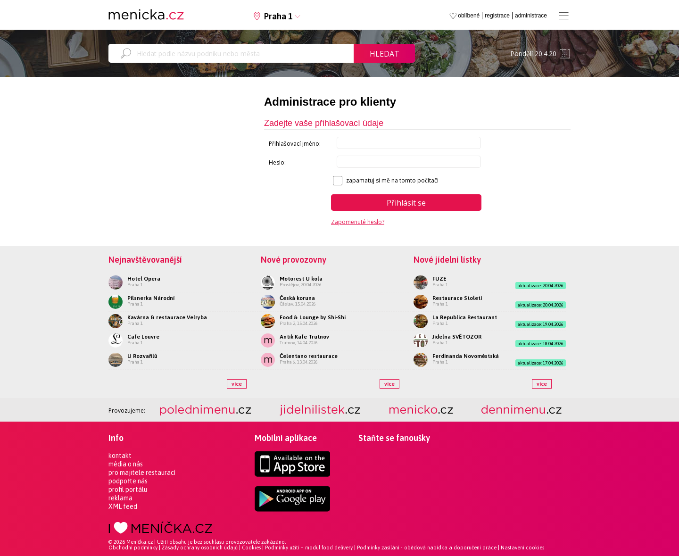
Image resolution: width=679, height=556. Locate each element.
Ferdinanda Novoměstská (465, 356)
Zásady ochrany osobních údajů (200, 547)
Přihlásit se (406, 203)
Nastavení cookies (522, 547)
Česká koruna (297, 298)
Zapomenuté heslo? (357, 222)
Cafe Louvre (143, 336)
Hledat (384, 54)
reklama (120, 498)
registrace (497, 15)
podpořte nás (128, 481)
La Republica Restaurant (464, 317)
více (237, 384)
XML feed (122, 506)
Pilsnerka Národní (150, 298)
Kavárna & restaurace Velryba (167, 317)
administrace (531, 15)
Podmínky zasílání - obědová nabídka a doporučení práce (427, 547)
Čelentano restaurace (309, 356)
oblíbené (469, 15)
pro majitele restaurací (141, 472)
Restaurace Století (457, 298)
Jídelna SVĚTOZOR (456, 336)
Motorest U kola (301, 278)
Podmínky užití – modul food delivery (309, 547)
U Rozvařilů (142, 356)
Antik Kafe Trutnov (304, 336)
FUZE (439, 278)
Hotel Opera (143, 278)
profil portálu (127, 489)
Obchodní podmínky (132, 547)
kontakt (120, 455)
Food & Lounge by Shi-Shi (313, 317)
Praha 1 (278, 16)
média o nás (125, 464)
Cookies (251, 547)
